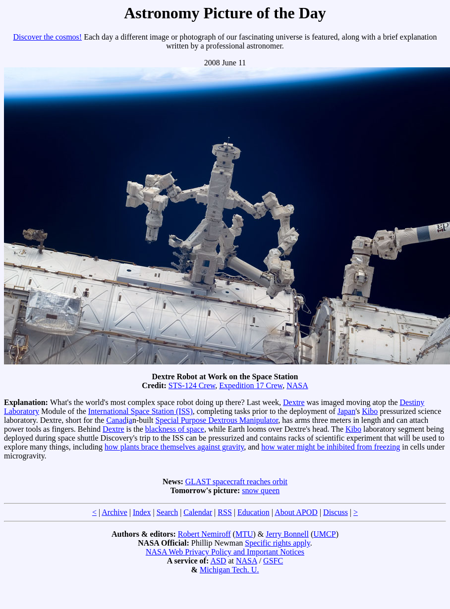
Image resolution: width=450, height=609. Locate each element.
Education (253, 512)
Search (167, 512)
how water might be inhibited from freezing (330, 447)
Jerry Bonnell (287, 534)
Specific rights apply (277, 543)
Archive (114, 512)
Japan (346, 411)
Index (142, 512)
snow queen (261, 490)
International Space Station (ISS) (140, 411)
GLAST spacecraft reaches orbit (236, 481)
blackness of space (174, 429)
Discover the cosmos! (47, 37)
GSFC (273, 561)
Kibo (370, 411)
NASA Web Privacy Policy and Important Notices (225, 552)
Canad (116, 420)
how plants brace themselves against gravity (174, 447)
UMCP (324, 534)
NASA (297, 385)
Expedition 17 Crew (250, 385)
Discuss (335, 512)
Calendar (197, 512)
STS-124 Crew (192, 385)
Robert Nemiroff (204, 534)
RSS (224, 512)
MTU (244, 534)
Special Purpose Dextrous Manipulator (217, 420)
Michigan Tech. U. (229, 569)
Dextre (294, 402)
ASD (218, 561)
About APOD (296, 512)
